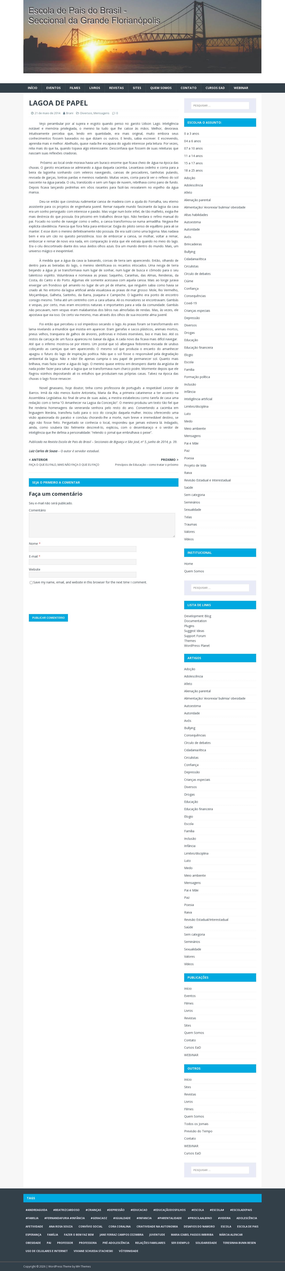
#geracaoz (99, 1218)
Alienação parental (197, 200)
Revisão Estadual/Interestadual (206, 919)
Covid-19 (190, 303)
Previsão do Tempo (198, 1131)
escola (226, 1226)
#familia (32, 1218)
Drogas (189, 333)
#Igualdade (122, 1218)
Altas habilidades (196, 215)
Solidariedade (206, 1243)
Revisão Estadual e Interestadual (207, 480)
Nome (34, 543)
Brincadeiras (193, 244)
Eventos (53, 88)
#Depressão (116, 1210)
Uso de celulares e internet (47, 1251)
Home (188, 564)
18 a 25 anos (193, 170)
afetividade (34, 1226)
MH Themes (83, 1266)
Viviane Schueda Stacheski (93, 1251)
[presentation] (62, 597)
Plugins (189, 626)
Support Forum (195, 636)
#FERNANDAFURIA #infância (64, 1218)
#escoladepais (241, 1210)
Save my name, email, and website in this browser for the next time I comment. (90, 582)
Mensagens (101, 113)
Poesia (189, 458)
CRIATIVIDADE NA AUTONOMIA (157, 1226)
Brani (69, 113)
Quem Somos (161, 88)
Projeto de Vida (195, 465)
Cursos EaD (215, 88)
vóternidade (128, 1251)
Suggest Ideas (194, 631)
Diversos (86, 113)
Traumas (190, 524)
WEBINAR (241, 88)
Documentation (195, 621)
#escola (197, 1210)
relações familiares (150, 1243)
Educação (191, 340)
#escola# (217, 1210)
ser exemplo (180, 1243)
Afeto (188, 192)
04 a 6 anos (192, 141)
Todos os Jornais (196, 1124)
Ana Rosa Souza (61, 1226)
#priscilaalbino (200, 1218)
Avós (187, 237)
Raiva (188, 473)
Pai (49, 1243)
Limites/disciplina (196, 406)
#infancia (144, 1218)
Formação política (197, 377)
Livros (94, 88)
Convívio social (91, 1226)
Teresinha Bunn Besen (239, 1243)
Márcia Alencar (231, 1235)
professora (88, 1243)
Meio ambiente (195, 428)
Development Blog (197, 616)
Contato (189, 88)
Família (189, 369)
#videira (224, 1218)
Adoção (189, 178)
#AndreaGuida (36, 1210)
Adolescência (193, 185)
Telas (188, 517)
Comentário (37, 510)
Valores (189, 532)
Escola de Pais (247, 1226)
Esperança (33, 1235)
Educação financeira (198, 347)
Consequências (195, 296)
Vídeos (189, 539)
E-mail (34, 556)
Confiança (191, 288)
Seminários (192, 502)
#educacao (139, 1210)
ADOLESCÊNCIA (246, 1218)
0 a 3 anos (191, 133)
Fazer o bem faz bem (79, 1235)
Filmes (75, 88)
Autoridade (192, 229)
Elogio (188, 355)
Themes (190, 641)
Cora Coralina (120, 1226)
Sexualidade (192, 509)
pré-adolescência (116, 1243)
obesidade (33, 1243)
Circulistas (191, 266)
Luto (187, 414)
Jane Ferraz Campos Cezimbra (121, 1235)
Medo (188, 421)
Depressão (192, 318)
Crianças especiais (197, 310)
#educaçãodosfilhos (169, 1210)
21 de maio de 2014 (47, 113)
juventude (157, 1235)
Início (32, 88)
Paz (186, 450)
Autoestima (192, 222)
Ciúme (188, 281)
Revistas (116, 88)
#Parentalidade (170, 1218)
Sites (137, 88)
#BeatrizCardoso (66, 1210)
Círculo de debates (197, 274)
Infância (189, 392)
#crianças (93, 1210)
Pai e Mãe (191, 443)
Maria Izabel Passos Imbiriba (192, 1235)
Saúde (188, 487)
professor (65, 1243)
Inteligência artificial (198, 399)
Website (34, 569)
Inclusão (190, 384)
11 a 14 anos (193, 156)
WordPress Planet (197, 645)
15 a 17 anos (193, 163)
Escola (188, 362)
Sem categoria (194, 495)
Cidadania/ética (195, 259)
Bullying (189, 252)
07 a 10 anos (193, 148)
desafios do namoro (199, 1226)
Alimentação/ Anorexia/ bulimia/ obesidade (215, 207)
